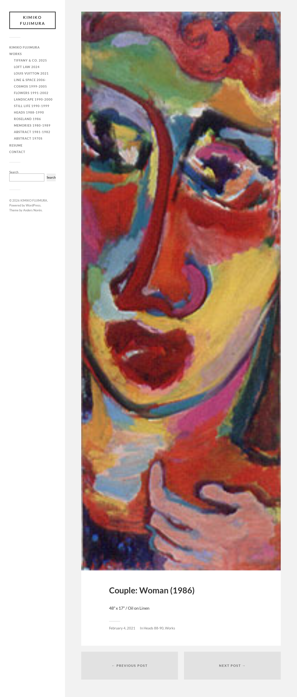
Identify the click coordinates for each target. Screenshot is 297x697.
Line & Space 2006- (30, 80)
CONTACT (17, 152)
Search (13, 172)
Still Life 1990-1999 (31, 106)
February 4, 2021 (122, 628)
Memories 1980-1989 (32, 125)
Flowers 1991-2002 (31, 93)
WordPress (33, 205)
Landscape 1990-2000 (33, 99)
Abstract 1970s (28, 138)
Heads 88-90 (154, 628)
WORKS (15, 54)
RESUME (16, 145)
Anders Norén (32, 210)
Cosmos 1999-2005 (30, 86)
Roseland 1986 (27, 119)
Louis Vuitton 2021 (31, 73)
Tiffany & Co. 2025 (30, 60)
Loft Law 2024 (27, 67)
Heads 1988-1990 (29, 112)
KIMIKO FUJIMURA (32, 20)
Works (170, 628)
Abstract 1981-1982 (32, 132)
